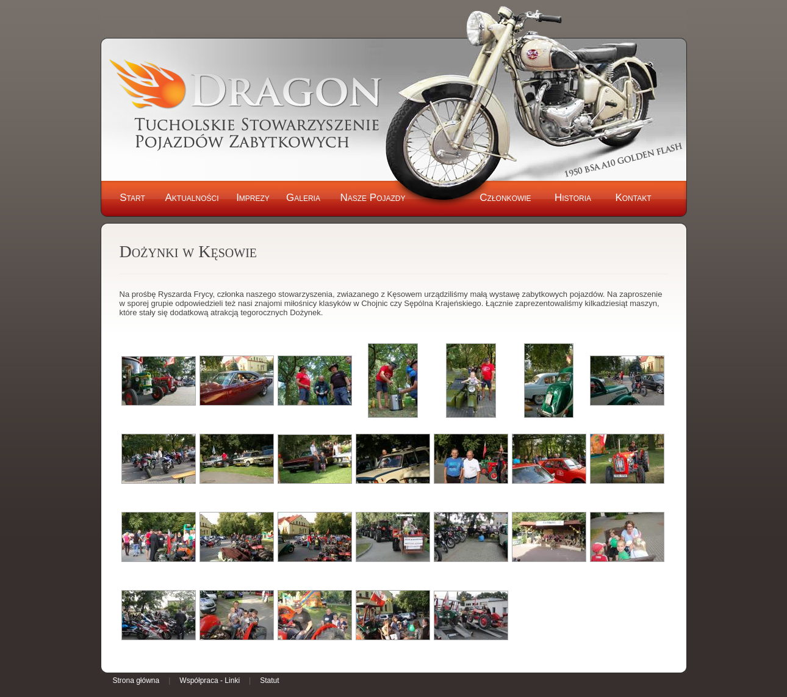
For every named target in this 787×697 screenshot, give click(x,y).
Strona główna (136, 680)
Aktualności (191, 197)
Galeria (303, 197)
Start (132, 197)
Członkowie (505, 197)
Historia (573, 197)
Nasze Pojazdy (372, 197)
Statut (269, 680)
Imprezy (253, 197)
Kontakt (633, 197)
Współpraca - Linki (209, 680)
